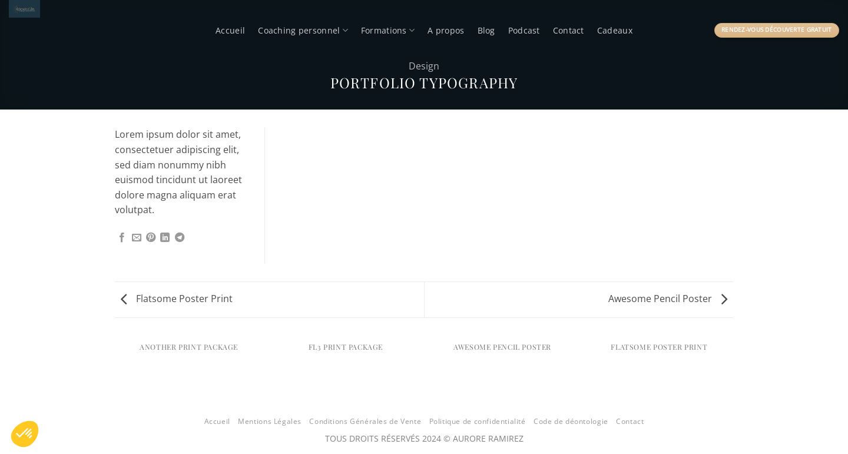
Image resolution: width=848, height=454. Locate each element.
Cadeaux (614, 30)
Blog (486, 30)
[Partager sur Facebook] (122, 238)
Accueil (230, 30)
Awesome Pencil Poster (667, 298)
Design (424, 65)
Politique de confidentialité (477, 421)
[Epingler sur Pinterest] (150, 238)
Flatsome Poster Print (177, 298)
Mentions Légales (270, 421)
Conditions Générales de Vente (365, 421)
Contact (568, 30)
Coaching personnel (303, 30)
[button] (25, 434)
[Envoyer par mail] (136, 238)
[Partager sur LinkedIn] (165, 238)
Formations (388, 30)
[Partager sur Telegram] (179, 238)
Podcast (524, 30)
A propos (446, 30)
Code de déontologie (571, 421)
